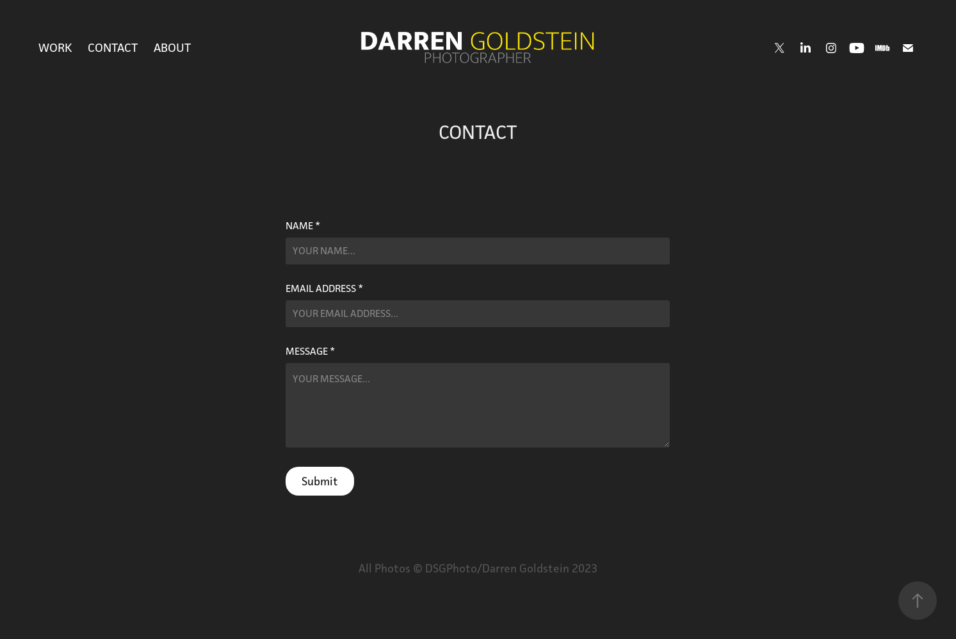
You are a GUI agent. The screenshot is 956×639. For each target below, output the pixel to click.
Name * (303, 226)
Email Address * (324, 289)
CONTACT (113, 47)
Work (55, 47)
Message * (310, 351)
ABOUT (172, 47)
